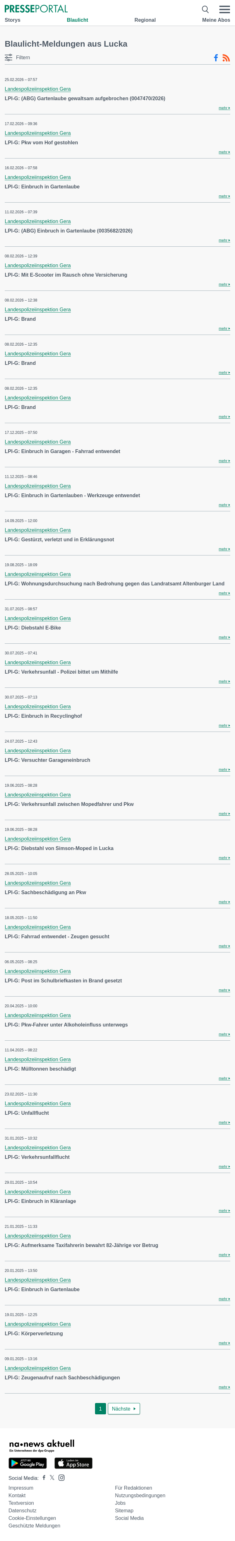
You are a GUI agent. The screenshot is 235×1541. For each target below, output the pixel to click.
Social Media (129, 1518)
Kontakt (16, 1495)
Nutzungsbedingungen (140, 1495)
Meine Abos (216, 20)
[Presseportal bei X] (50, 1478)
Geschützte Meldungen (34, 1525)
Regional (145, 20)
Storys (12, 20)
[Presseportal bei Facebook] (42, 1478)
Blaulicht (77, 20)
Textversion (21, 1503)
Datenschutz (22, 1510)
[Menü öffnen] (224, 9)
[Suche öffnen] (206, 9)
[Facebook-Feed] (216, 58)
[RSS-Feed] (226, 58)
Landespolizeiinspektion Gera (38, 89)
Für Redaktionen (133, 1488)
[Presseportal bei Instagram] (59, 1477)
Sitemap (124, 1510)
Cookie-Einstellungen (32, 1518)
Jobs (120, 1503)
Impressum (20, 1488)
